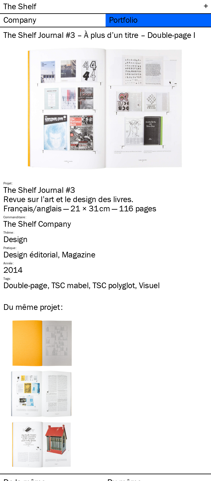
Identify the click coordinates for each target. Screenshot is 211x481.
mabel (70, 285)
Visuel (149, 285)
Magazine (78, 254)
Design (15, 239)
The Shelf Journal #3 (39, 190)
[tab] (53, 20)
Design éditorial (30, 254)
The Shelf (19, 6)
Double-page (25, 285)
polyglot (114, 285)
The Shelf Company (37, 224)
